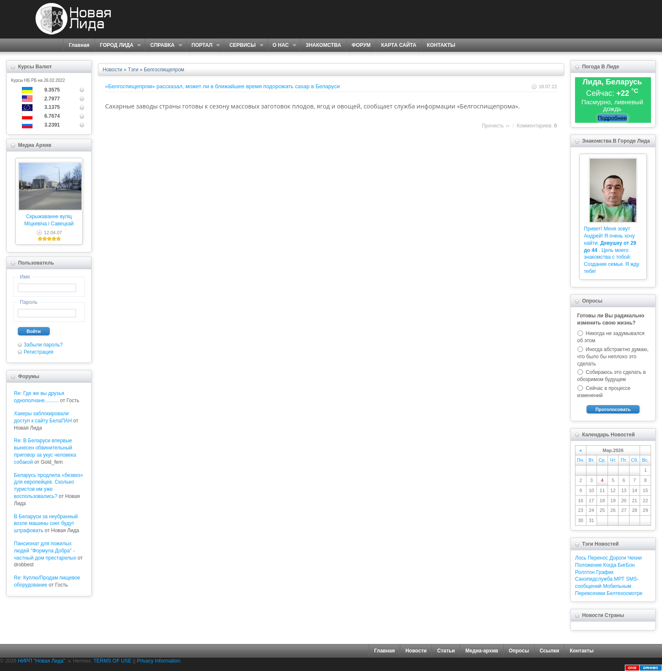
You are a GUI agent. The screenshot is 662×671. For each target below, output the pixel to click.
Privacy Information (158, 661)
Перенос (598, 558)
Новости (112, 70)
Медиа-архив (481, 651)
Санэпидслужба (594, 579)
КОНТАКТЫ (441, 45)
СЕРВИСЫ (243, 45)
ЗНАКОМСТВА (323, 45)
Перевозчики (590, 593)
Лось (580, 558)
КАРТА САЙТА (398, 45)
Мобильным (617, 586)
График (604, 572)
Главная (79, 45)
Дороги (617, 558)
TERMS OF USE (112, 661)
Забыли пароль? (43, 345)
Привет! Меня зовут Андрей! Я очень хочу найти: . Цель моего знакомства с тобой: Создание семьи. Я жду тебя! (611, 250)
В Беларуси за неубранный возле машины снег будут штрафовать (46, 524)
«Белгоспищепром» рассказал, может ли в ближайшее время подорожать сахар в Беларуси (222, 86)
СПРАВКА (163, 45)
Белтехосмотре (625, 593)
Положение (588, 565)
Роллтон (585, 572)
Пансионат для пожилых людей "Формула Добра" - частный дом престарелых (45, 551)
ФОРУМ (361, 45)
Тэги (133, 70)
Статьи (446, 651)
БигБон (626, 565)
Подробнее (612, 118)
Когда (609, 565)
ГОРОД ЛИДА (118, 45)
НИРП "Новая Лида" (41, 661)
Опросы (519, 651)
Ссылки (549, 651)
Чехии (634, 558)
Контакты (582, 651)
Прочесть (493, 126)
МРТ (619, 579)
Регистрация (38, 352)
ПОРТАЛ (203, 45)
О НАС (281, 45)
